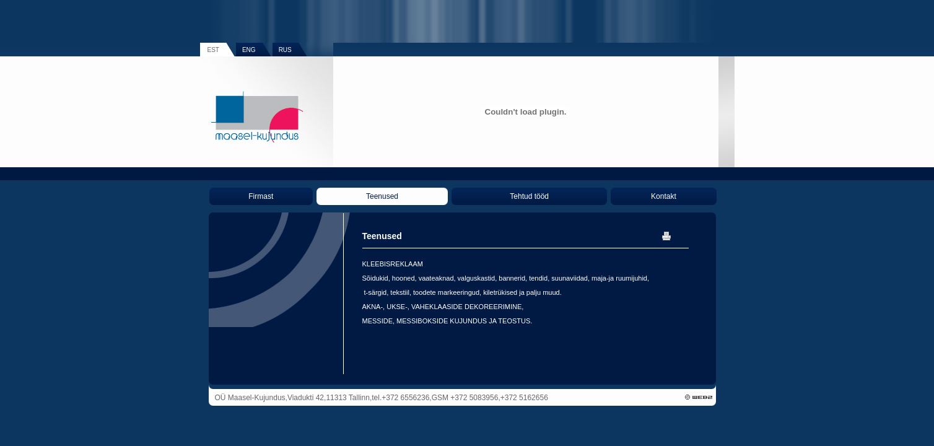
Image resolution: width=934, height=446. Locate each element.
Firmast (260, 196)
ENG (249, 49)
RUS (285, 49)
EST (213, 49)
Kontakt (663, 196)
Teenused (382, 196)
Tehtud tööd (529, 196)
